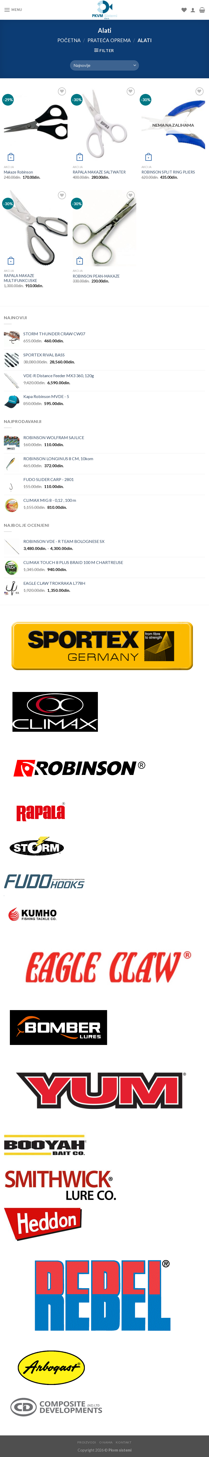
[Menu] (13, 9)
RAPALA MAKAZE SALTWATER (99, 172)
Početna (68, 40)
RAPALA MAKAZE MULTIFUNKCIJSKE (20, 278)
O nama (106, 1442)
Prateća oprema (109, 40)
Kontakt (123, 1442)
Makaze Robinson (18, 172)
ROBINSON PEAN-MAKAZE (96, 276)
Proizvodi (86, 1442)
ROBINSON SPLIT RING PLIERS (168, 172)
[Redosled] (104, 65)
